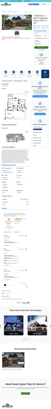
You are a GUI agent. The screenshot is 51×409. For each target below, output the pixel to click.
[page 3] (10, 285)
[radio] (20, 222)
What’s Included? (41, 49)
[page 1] (5, 285)
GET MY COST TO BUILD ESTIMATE (40, 96)
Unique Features (37, 143)
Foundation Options (18, 80)
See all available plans (35, 1)
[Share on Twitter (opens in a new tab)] (9, 245)
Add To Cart (41, 47)
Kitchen (35, 135)
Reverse (28, 28)
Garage (34, 145)
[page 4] (12, 285)
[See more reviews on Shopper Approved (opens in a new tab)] (10, 245)
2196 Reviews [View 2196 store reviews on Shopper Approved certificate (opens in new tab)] (10, 223)
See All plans (25, 338)
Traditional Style (10, 11)
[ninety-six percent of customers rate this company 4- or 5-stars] (9, 227)
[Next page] (16, 285)
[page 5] (14, 285)
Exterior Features (37, 140)
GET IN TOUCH (25, 393)
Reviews (25, 80)
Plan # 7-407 (21, 362)
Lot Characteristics (37, 127)
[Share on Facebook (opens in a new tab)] (7, 245)
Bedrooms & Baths (37, 132)
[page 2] (7, 285)
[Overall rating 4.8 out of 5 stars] (9, 221)
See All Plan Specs (45, 74)
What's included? (5, 85)
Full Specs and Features (7, 80)
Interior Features (37, 137)
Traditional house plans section (19, 162)
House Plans (4, 11)
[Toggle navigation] (48, 4)
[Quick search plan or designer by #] (33, 4)
